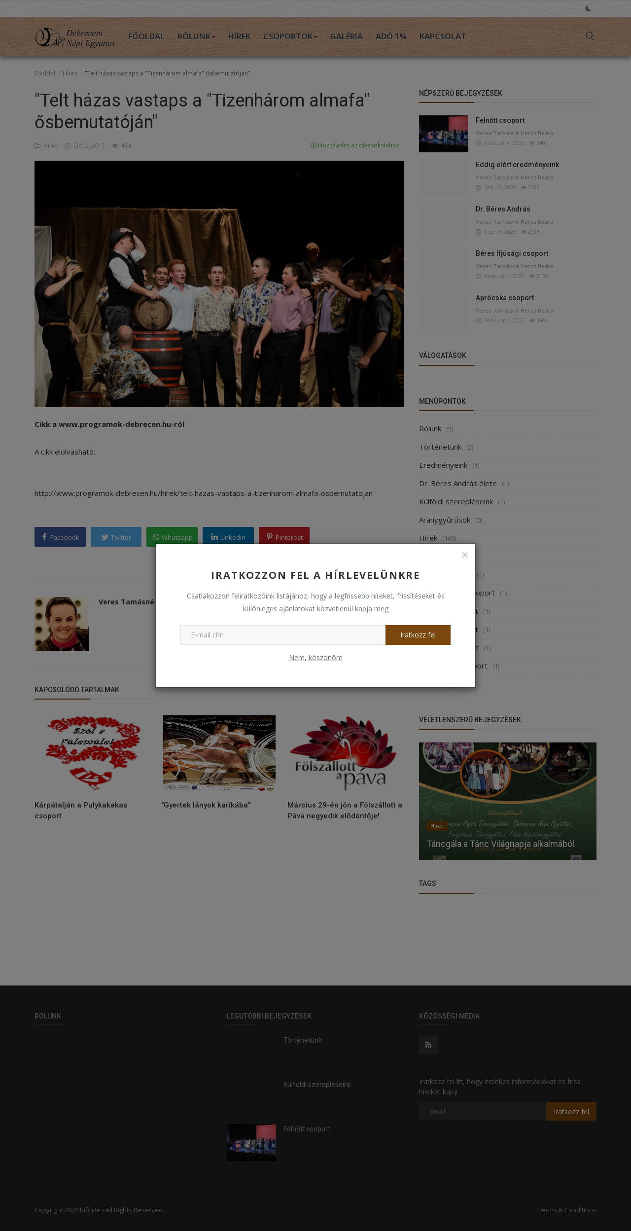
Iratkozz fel (418, 634)
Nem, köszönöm (316, 657)
